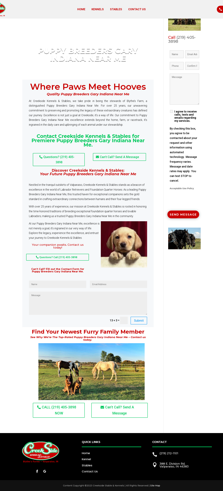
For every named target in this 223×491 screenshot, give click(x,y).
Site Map (155, 485)
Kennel (86, 459)
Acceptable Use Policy (182, 188)
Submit (139, 320)
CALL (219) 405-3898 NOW (59, 410)
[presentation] (193, 201)
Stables (116, 9)
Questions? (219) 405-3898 (58, 159)
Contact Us (137, 9)
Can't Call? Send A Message (119, 157)
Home (81, 9)
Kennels (98, 9)
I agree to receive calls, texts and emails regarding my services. (185, 116)
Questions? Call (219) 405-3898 (58, 257)
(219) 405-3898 (182, 39)
